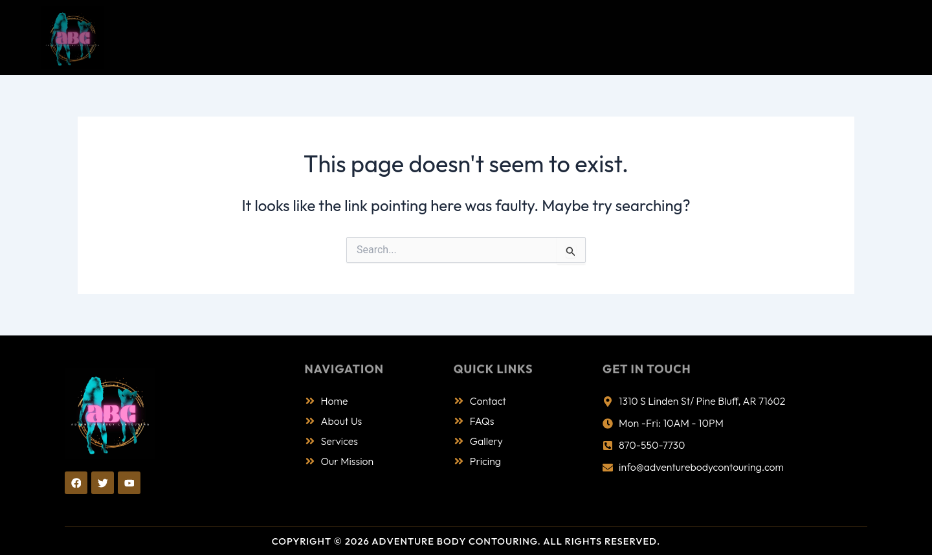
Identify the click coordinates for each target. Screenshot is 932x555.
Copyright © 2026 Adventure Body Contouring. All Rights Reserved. (466, 541)
